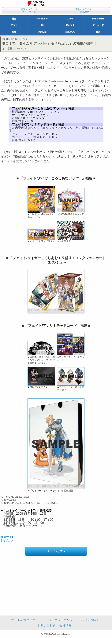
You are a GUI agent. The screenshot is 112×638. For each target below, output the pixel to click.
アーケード (98, 25)
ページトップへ (56, 551)
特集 (14, 32)
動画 (98, 32)
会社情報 (65, 625)
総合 (14, 18)
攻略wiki (42, 32)
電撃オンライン (16, 48)
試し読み (70, 32)
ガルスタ (70, 25)
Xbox (70, 18)
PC (42, 25)
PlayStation (42, 18)
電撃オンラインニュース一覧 (29, 10)
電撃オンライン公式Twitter (83, 10)
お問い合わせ (46, 625)
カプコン (7, 540)
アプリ (14, 25)
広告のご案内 (89, 620)
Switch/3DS (98, 18)
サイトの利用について (26, 620)
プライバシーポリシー (60, 620)
